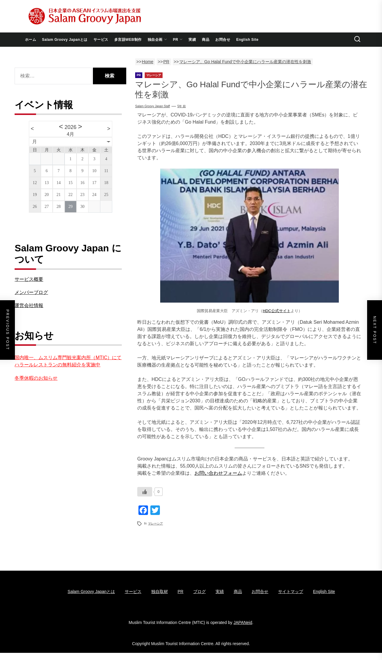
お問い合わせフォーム (218, 473)
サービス (100, 40)
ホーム (30, 40)
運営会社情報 (29, 305)
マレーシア (155, 523)
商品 (205, 40)
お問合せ (222, 40)
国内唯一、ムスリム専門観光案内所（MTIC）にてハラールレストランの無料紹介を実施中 (68, 361)
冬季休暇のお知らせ (36, 378)
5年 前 (181, 106)
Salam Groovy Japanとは (65, 40)
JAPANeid (242, 622)
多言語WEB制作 (128, 40)
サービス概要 (29, 279)
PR (178, 40)
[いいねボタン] (144, 491)
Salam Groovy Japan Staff (152, 106)
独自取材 (159, 591)
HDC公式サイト (276, 311)
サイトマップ (290, 591)
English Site (247, 40)
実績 (192, 40)
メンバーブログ (31, 292)
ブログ (199, 591)
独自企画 (157, 40)
